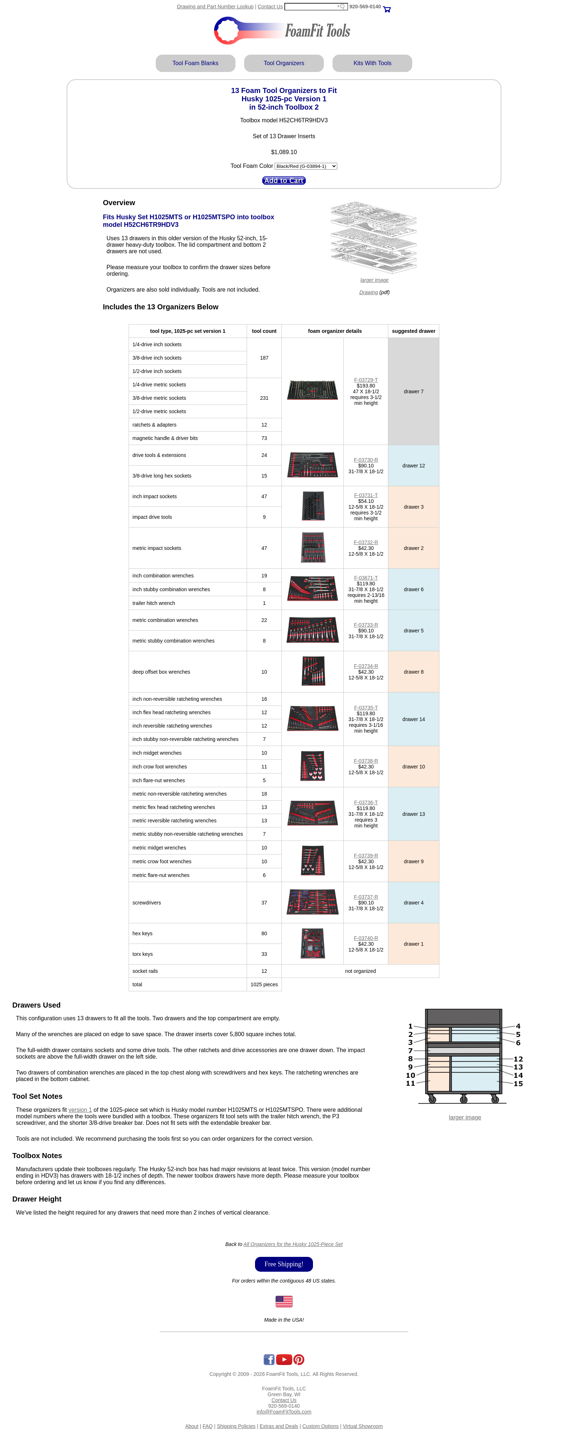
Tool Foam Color (252, 166)
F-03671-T (366, 578)
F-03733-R (366, 625)
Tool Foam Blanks (195, 63)
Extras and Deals (279, 1426)
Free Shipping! (284, 1264)
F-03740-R (366, 938)
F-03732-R (366, 542)
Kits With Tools (373, 63)
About (192, 1426)
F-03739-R (366, 856)
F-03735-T (366, 708)
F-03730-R (366, 460)
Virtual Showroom (363, 1426)
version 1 (80, 1110)
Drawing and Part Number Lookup (215, 6)
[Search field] (316, 6)
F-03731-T (366, 495)
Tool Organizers (284, 63)
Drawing (368, 292)
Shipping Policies (236, 1426)
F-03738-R (366, 761)
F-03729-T (366, 380)
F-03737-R (366, 897)
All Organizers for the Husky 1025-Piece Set (293, 1244)
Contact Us (270, 6)
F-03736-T (366, 802)
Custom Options (320, 1426)
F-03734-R (366, 666)
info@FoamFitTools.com (283, 1412)
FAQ (207, 1426)
